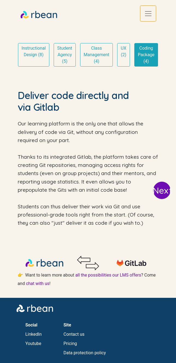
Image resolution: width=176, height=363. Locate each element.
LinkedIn (33, 334)
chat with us (37, 283)
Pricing (70, 343)
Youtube (33, 343)
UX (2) (123, 51)
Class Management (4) (96, 55)
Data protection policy (84, 352)
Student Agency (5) (64, 55)
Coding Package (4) (146, 55)
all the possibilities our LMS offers (108, 275)
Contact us (73, 334)
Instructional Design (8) (34, 51)
